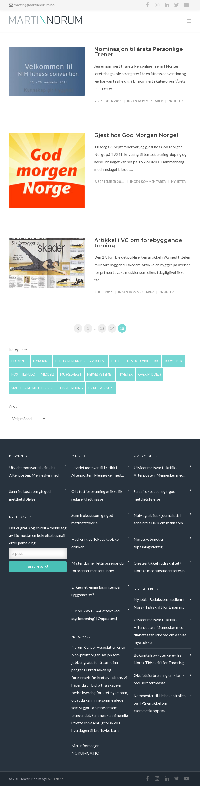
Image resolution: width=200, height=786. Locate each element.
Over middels (149, 374)
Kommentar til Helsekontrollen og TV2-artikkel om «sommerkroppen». (160, 703)
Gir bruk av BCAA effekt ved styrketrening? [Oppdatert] (95, 615)
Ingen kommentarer (145, 101)
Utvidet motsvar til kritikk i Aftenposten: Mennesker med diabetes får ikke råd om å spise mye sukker (35, 472)
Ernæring (41, 361)
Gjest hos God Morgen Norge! (136, 135)
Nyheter (175, 101)
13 (102, 328)
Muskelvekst (71, 374)
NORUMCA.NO (85, 753)
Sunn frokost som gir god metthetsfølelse (30, 495)
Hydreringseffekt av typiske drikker (95, 543)
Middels (48, 374)
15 (122, 328)
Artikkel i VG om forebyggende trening (138, 243)
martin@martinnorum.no (34, 4)
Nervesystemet (100, 374)
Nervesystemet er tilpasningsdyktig (149, 543)
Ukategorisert (101, 388)
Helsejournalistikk (142, 361)
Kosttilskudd (23, 374)
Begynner (19, 361)
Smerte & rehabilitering (31, 388)
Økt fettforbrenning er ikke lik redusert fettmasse (96, 495)
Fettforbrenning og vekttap (80, 361)
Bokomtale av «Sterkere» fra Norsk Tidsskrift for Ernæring (159, 659)
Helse (115, 361)
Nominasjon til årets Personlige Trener (138, 52)
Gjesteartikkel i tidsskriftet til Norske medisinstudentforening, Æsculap (161, 567)
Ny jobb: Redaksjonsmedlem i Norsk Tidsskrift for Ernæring (159, 603)
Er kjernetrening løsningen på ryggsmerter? (95, 591)
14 (112, 328)
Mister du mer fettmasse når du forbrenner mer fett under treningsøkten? (97, 567)
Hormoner (173, 361)
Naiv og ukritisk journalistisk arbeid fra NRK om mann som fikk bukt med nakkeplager (158, 520)
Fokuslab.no (55, 779)
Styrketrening (70, 388)
